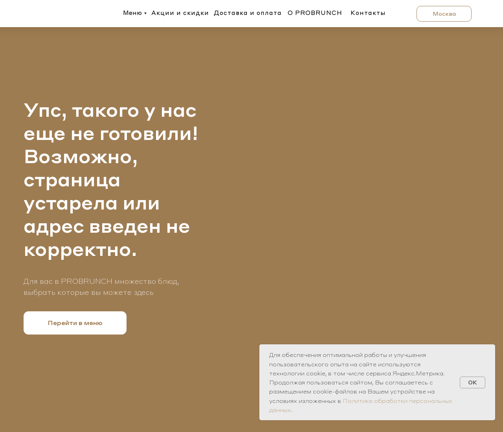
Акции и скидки (180, 13)
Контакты (368, 13)
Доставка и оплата (248, 13)
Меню (132, 13)
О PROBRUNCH (315, 13)
